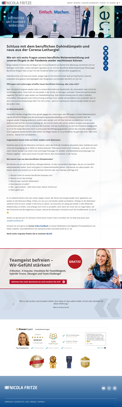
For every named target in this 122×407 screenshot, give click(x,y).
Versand (33, 402)
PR (107, 3)
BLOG (49, 233)
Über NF (70, 3)
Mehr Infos (102, 348)
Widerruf (41, 402)
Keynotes (77, 3)
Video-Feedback (41, 226)
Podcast (103, 3)
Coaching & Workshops (90, 3)
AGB (27, 402)
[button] (2, 21)
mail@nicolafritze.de (15, 221)
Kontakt (113, 3)
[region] (61, 22)
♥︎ (118, 2)
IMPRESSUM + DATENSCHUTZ (14, 402)
